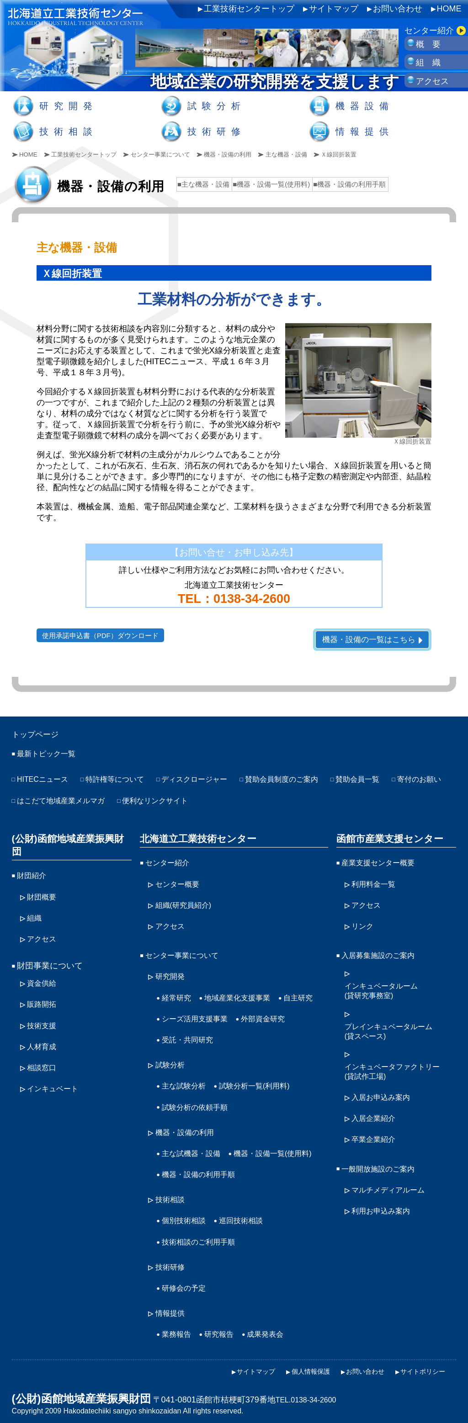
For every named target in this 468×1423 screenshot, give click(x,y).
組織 (35, 903)
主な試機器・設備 (195, 1139)
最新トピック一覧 (50, 757)
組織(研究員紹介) (186, 903)
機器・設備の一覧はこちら (365, 639)
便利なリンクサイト (237, 802)
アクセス (432, 81)
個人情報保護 (296, 1367)
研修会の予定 (186, 1287)
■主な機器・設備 (203, 184)
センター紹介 (429, 30)
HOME (449, 8)
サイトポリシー (419, 1367)
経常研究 (178, 991)
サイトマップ (333, 8)
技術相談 (68, 131)
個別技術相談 (186, 1223)
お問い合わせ (397, 8)
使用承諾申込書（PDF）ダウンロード (104, 635)
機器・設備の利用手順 (203, 1179)
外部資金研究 (186, 1031)
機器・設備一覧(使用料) (206, 1159)
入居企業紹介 (376, 1113)
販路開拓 (43, 986)
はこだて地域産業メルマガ (133, 802)
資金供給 (43, 966)
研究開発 (68, 106)
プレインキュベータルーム (394, 1027)
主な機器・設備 (305, 154)
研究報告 (224, 1331)
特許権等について (125, 782)
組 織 (428, 62)
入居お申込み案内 (384, 1093)
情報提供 (364, 131)
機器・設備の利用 (242, 154)
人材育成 (43, 1026)
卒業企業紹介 (376, 1133)
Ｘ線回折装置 (361, 154)
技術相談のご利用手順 (203, 1243)
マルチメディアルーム (392, 1181)
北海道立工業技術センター (195, 839)
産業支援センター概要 (382, 863)
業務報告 (178, 1331)
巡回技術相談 (249, 1223)
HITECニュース (45, 782)
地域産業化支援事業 (245, 991)
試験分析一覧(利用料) (264, 1075)
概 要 (428, 44)
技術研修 (216, 131)
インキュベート (56, 1066)
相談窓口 (43, 1046)
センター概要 (180, 883)
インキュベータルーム (386, 987)
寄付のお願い (41, 802)
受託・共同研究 (253, 1031)
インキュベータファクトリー (398, 1068)
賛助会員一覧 (391, 782)
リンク (363, 923)
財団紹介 (33, 863)
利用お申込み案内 (384, 1201)
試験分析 (216, 106)
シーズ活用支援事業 (245, 1011)
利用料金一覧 (376, 883)
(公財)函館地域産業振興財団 (70, 839)
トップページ (39, 736)
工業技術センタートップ (249, 8)
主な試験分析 (186, 1075)
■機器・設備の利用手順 (349, 184)
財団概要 (43, 883)
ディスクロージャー (213, 782)
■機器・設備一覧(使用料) (271, 184)
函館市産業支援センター (386, 839)
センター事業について (170, 154)
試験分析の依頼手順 (199, 1095)
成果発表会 (274, 1331)
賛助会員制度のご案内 (308, 782)
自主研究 (178, 1011)
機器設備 (364, 106)
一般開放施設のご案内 (382, 1161)
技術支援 (43, 1006)
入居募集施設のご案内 (382, 951)
